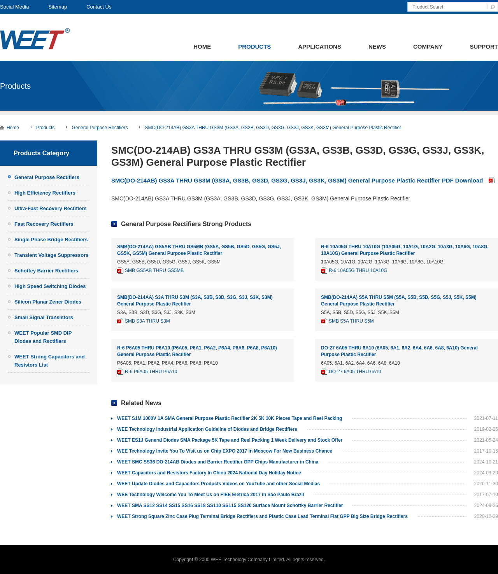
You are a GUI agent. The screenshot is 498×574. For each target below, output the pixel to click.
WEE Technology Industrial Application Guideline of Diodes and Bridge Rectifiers (207, 429)
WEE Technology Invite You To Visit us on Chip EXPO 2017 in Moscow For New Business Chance (224, 451)
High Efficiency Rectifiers (44, 193)
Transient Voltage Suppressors (51, 255)
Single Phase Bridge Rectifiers (51, 239)
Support (484, 46)
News (377, 46)
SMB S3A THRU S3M (147, 321)
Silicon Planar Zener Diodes (47, 302)
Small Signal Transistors (43, 317)
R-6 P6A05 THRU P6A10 (151, 371)
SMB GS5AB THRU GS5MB (154, 270)
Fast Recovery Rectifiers (44, 224)
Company (428, 46)
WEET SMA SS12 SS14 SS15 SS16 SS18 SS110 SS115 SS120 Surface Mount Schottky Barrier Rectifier (230, 505)
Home (202, 46)
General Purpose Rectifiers (100, 127)
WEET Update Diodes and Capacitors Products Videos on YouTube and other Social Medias (218, 483)
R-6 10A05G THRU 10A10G (358, 270)
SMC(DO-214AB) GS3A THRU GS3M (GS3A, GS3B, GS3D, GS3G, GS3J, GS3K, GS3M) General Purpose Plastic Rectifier (273, 127)
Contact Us (98, 7)
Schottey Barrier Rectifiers (46, 271)
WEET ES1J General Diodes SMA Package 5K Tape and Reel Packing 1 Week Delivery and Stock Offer (229, 440)
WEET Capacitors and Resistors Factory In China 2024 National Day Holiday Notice (209, 473)
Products (254, 46)
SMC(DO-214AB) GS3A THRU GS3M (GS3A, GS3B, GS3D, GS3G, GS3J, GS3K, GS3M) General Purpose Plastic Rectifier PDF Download (297, 180)
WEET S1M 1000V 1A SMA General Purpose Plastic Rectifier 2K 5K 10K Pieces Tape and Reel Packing (229, 418)
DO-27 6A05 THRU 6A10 (355, 371)
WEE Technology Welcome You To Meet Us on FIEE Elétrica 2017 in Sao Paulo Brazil (210, 494)
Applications (319, 46)
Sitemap (57, 7)
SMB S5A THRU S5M (351, 321)
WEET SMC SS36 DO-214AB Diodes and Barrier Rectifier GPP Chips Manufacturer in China (217, 462)
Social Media (14, 7)
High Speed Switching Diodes (50, 286)
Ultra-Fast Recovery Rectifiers (50, 208)
